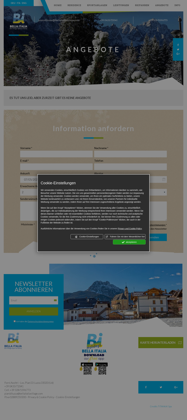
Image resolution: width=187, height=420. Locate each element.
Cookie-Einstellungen (87, 236)
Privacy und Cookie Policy (130, 228)
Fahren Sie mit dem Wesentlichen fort (125, 236)
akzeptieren (129, 242)
